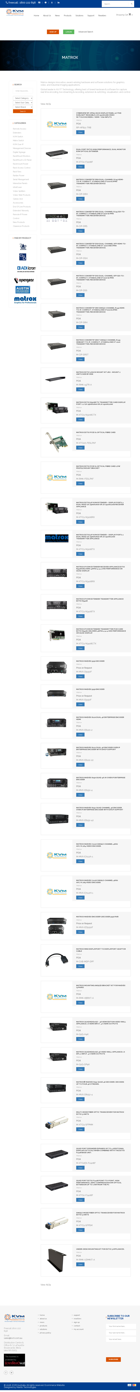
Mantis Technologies (26, 1387)
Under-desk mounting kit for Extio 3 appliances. (95, 1250)
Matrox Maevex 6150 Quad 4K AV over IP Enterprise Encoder (95, 779)
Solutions (79, 16)
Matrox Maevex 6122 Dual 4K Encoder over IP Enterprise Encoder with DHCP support (99, 748)
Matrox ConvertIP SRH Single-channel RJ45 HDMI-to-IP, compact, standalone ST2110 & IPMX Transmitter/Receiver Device (100, 310)
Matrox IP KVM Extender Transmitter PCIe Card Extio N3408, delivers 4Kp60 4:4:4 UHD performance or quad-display (100, 631)
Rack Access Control (21, 168)
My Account (52, 2)
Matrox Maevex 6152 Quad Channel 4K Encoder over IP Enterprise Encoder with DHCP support (100, 809)
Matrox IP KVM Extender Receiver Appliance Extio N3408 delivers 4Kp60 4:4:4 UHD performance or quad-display (98, 569)
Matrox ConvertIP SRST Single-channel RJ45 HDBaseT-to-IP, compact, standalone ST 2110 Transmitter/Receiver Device (99, 342)
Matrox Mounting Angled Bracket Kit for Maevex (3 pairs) (98, 986)
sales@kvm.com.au (13, 1338)
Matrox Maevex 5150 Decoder (91, 661)
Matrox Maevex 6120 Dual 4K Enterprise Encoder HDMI (96, 718)
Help (45, 2)
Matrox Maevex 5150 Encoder (91, 689)
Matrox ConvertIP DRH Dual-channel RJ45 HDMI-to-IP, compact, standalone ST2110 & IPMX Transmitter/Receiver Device (100, 181)
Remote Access (19, 129)
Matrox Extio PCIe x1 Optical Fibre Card (96, 432)
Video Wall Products (21, 195)
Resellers (102, 16)
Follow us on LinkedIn (58, 2)
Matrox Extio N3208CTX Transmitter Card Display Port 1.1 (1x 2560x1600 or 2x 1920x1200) (99, 403)
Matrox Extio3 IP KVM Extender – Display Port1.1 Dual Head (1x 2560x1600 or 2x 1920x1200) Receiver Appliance (100, 504)
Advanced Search (85, 32)
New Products (19, 222)
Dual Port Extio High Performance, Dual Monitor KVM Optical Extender (97, 150)
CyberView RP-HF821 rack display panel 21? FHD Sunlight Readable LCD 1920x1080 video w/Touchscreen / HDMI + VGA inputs (100, 115)
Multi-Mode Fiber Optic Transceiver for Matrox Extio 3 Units (101, 1113)
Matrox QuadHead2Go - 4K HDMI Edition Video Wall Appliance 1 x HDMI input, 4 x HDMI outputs (100, 1023)
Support (91, 16)
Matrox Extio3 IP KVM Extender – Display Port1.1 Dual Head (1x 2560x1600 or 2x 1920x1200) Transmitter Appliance (100, 537)
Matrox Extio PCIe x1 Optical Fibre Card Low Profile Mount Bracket (99, 467)
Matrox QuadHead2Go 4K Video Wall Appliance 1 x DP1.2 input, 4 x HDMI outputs (100, 1053)
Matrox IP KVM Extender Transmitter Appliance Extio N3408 (100, 600)
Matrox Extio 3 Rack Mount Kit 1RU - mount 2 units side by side (99, 373)
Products (67, 16)
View (80, 132)
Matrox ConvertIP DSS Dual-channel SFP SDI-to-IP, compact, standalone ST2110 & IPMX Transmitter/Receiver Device (101, 278)
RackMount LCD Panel (22, 160)
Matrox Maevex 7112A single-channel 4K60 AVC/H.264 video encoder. (98, 845)
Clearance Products (21, 226)
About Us (47, 16)
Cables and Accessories (18, 201)
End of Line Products (22, 207)
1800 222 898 (28, 2)
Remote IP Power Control (20, 216)
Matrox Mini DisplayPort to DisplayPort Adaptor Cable (97, 950)
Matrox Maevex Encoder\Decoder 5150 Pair (98, 917)
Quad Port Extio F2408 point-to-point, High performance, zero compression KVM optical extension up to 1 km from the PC (99, 1182)
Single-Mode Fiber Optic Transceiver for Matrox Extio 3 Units (97, 1214)
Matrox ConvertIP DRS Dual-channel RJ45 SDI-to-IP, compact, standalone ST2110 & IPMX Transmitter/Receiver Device (99, 214)
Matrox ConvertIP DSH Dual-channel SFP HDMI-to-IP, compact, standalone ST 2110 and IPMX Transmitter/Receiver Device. (100, 246)
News (57, 16)
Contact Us (39, 2)
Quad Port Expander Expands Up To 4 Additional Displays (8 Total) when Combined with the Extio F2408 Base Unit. (100, 1150)
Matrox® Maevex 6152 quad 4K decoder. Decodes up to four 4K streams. (101, 1083)
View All (44, 104)
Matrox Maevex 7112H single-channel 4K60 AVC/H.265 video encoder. (98, 881)
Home (36, 16)
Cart (126, 16)
